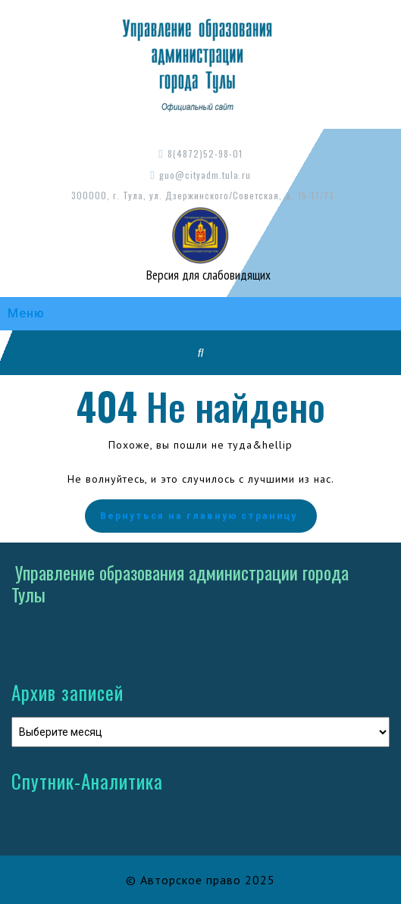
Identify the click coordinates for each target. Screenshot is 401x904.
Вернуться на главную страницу (201, 516)
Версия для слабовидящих (207, 275)
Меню (26, 313)
